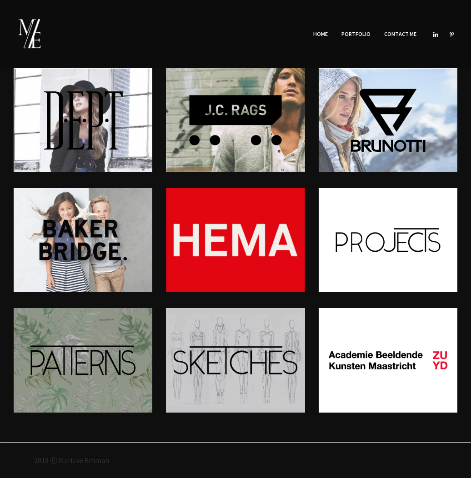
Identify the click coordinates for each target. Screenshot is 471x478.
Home (320, 33)
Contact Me (400, 33)
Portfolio (356, 33)
